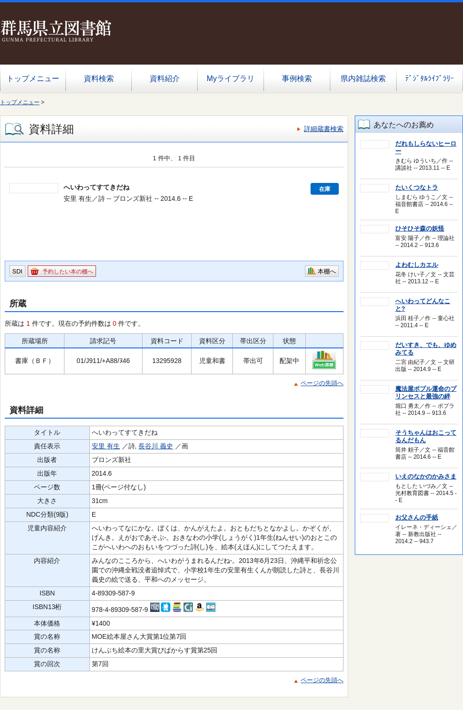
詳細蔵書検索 (323, 128)
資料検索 (99, 78)
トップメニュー (33, 78)
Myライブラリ (230, 78)
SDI (17, 271)
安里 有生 (106, 446)
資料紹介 (165, 78)
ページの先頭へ (322, 383)
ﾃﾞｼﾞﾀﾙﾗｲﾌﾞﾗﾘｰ (429, 78)
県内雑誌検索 (363, 78)
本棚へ (327, 271)
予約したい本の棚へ (67, 271)
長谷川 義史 (155, 446)
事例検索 (297, 78)
